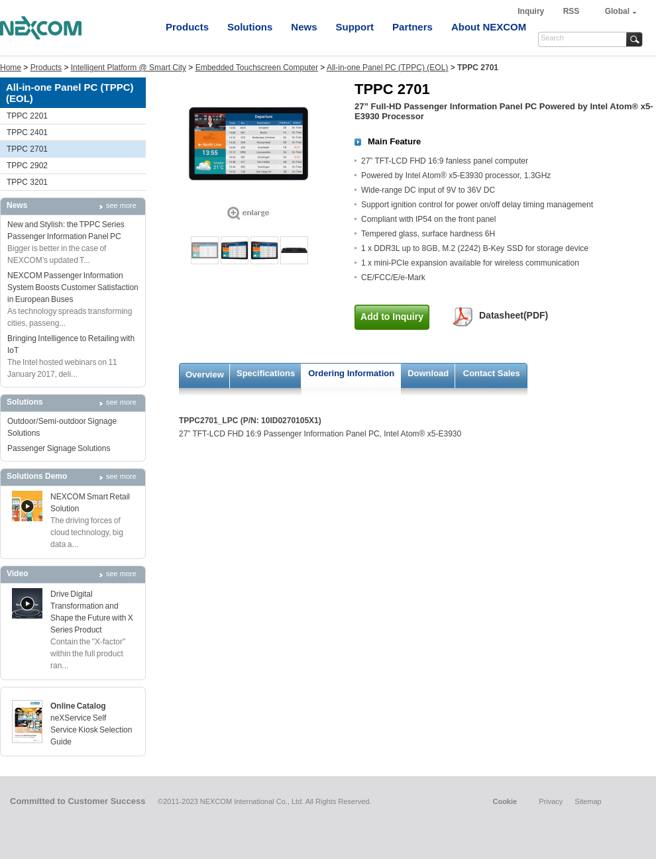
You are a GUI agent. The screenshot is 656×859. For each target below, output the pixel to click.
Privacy (551, 801)
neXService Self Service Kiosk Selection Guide (91, 729)
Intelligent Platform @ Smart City (128, 67)
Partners (412, 26)
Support (355, 26)
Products (187, 26)
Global (617, 11)
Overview (205, 374)
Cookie (504, 801)
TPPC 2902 (27, 165)
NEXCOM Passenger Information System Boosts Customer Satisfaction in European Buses (72, 287)
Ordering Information (351, 373)
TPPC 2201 (27, 116)
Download (428, 373)
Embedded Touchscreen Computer (256, 67)
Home (10, 67)
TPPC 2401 (27, 132)
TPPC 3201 (27, 182)
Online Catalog (78, 706)
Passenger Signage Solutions (58, 448)
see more (121, 205)
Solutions (249, 26)
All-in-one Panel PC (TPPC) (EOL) (387, 67)
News (304, 26)
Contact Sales (491, 373)
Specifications (266, 373)
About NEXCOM (488, 26)
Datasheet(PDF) (513, 315)
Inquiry (532, 11)
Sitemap (587, 801)
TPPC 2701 (27, 149)
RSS (571, 11)
